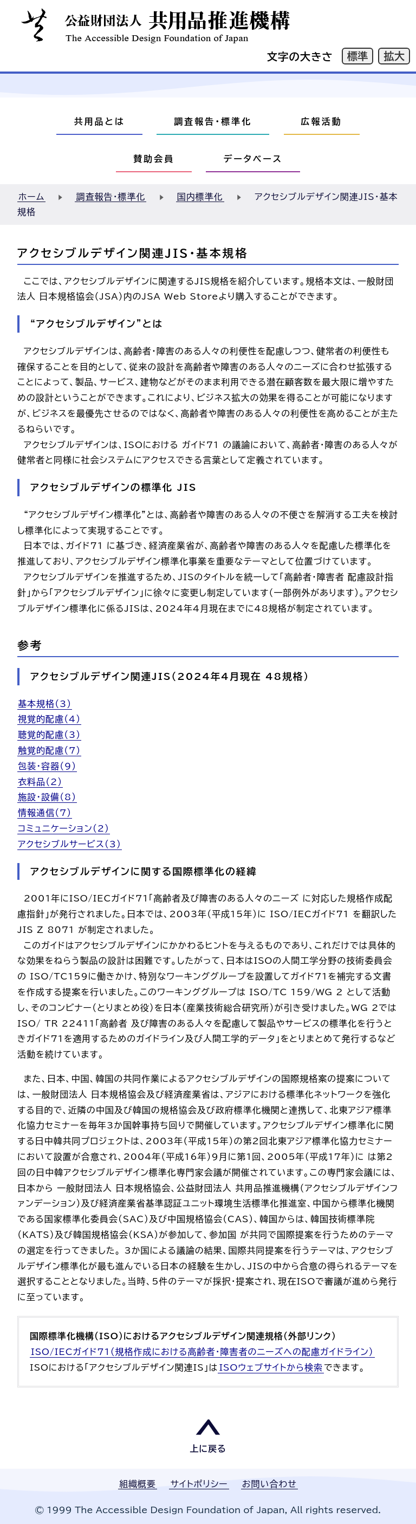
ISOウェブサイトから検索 (271, 1367)
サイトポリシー (198, 1484)
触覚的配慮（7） (49, 750)
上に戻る (208, 1448)
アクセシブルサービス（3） (69, 844)
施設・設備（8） (47, 797)
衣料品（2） (40, 781)
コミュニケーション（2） (63, 828)
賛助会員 (153, 158)
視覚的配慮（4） (49, 719)
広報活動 (321, 121)
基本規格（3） (45, 703)
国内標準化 (200, 196)
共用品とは (99, 121)
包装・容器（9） (47, 766)
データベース (253, 158)
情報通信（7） (45, 812)
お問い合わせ (269, 1484)
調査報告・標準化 (213, 121)
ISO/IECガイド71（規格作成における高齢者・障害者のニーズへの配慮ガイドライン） (202, 1351)
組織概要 (137, 1484)
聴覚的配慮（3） (49, 734)
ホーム (31, 196)
